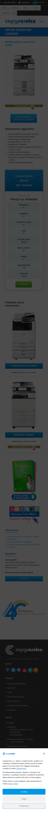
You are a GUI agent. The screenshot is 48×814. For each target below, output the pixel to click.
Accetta (24, 792)
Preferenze (24, 806)
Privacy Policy (13, 784)
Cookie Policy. (21, 768)
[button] (44, 753)
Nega (24, 799)
